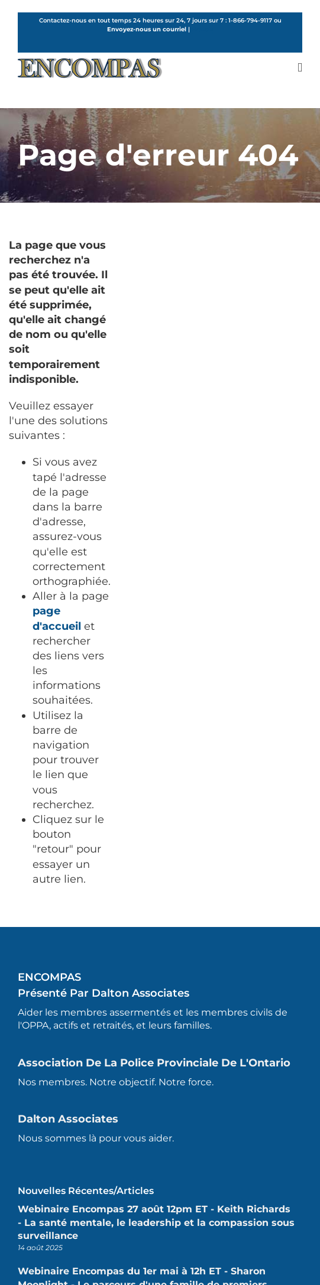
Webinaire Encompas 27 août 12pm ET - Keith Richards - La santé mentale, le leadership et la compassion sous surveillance (156, 1222)
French (202, 29)
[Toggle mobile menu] (300, 67)
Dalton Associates (68, 1118)
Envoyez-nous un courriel (146, 29)
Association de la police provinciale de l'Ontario (154, 1062)
